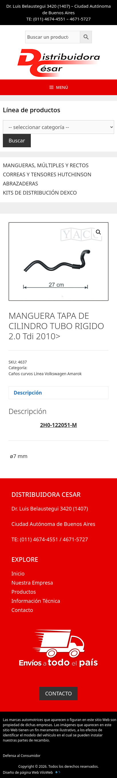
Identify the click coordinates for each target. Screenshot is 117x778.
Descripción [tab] (28, 392)
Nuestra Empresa (32, 582)
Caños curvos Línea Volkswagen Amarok (45, 373)
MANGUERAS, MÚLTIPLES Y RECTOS (45, 165)
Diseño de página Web (21, 772)
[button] (98, 232)
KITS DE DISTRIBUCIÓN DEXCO (40, 192)
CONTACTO (58, 693)
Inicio (18, 573)
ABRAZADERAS (20, 183)
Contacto (22, 610)
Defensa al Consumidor (22, 755)
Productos (23, 591)
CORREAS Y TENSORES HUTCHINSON (47, 174)
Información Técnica (35, 600)
